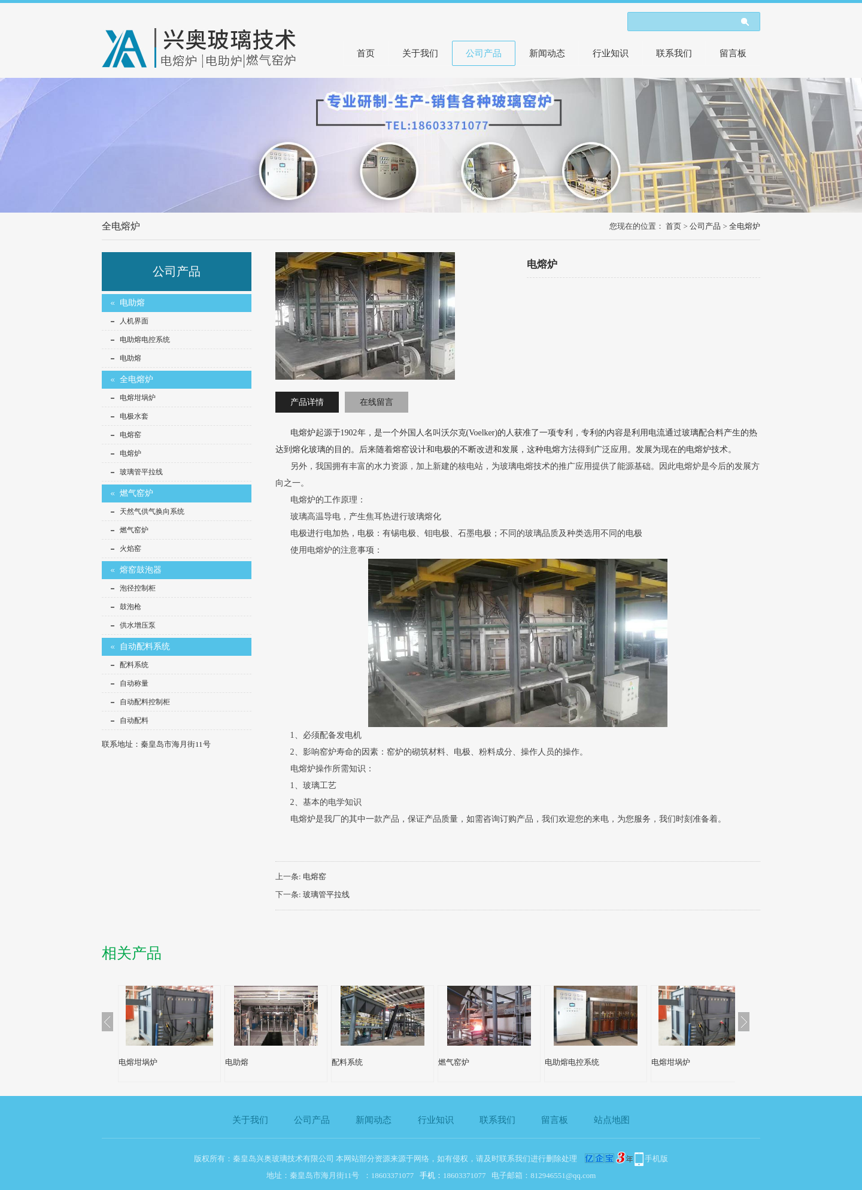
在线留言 (376, 402)
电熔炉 (130, 453)
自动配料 (134, 720)
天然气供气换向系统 (152, 511)
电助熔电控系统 (145, 339)
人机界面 (134, 321)
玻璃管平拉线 (141, 472)
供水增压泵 (138, 625)
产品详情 (307, 402)
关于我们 (420, 53)
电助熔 (132, 302)
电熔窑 (130, 435)
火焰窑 (130, 548)
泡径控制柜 (138, 588)
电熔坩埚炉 (138, 397)
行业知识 (611, 53)
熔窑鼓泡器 (141, 569)
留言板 (733, 53)
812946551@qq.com (563, 1175)
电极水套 (134, 416)
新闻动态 (547, 53)
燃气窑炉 (136, 493)
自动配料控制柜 (145, 702)
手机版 (656, 1158)
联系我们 (674, 53)
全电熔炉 (744, 226)
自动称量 (134, 683)
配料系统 (134, 665)
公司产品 (484, 53)
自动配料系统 (145, 646)
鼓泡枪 (130, 606)
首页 (366, 53)
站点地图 (612, 1120)
